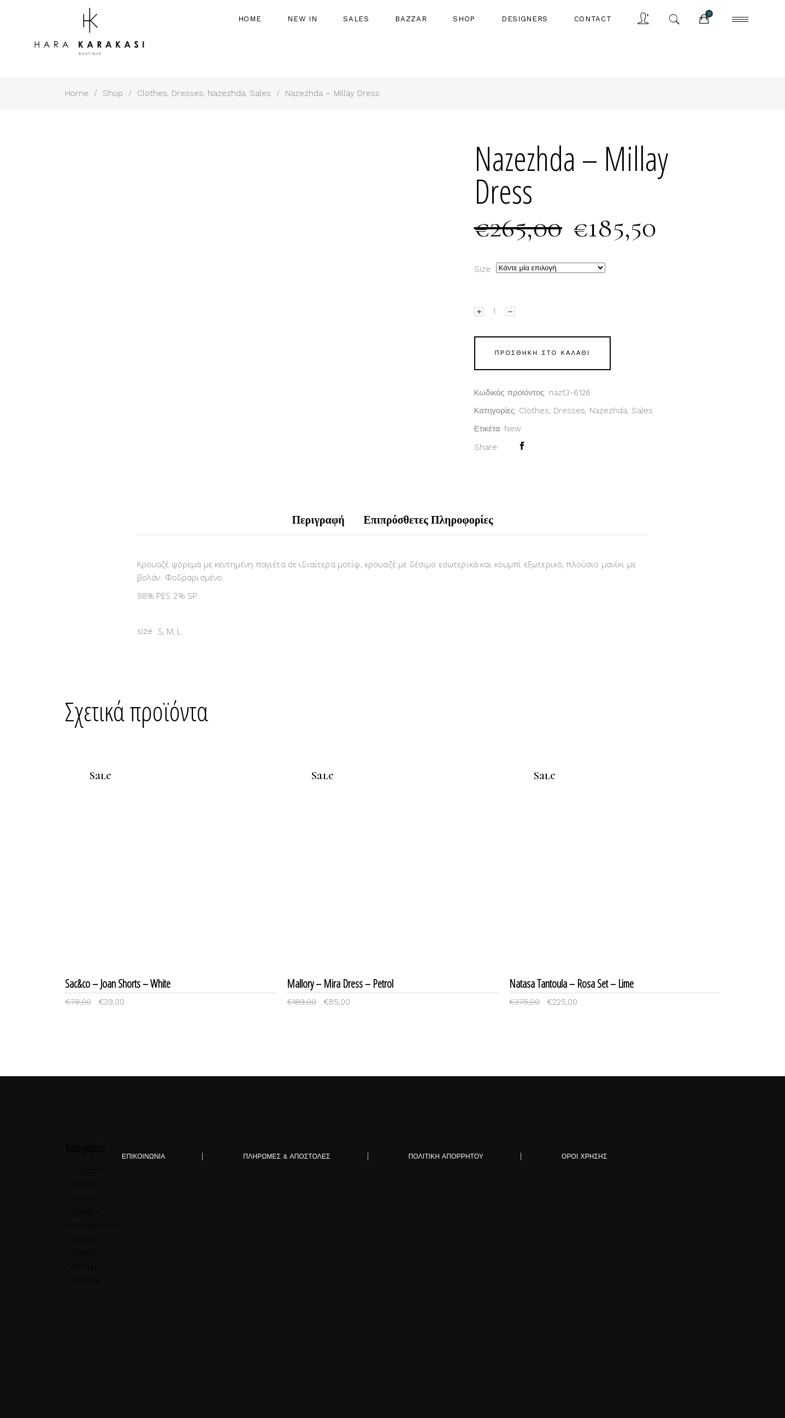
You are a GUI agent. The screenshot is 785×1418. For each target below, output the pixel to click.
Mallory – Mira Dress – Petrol (340, 983)
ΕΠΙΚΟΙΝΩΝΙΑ (143, 1156)
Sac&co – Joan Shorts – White (117, 983)
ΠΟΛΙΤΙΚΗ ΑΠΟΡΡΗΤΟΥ (446, 1156)
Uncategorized (92, 1225)
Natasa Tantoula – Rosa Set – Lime (571, 983)
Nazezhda (226, 93)
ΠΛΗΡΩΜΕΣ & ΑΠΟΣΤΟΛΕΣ (286, 1156)
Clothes (152, 93)
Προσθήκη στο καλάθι (543, 353)
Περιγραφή (318, 520)
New (512, 429)
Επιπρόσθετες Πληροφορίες (428, 520)
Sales (260, 93)
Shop (113, 93)
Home (76, 93)
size (482, 269)
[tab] (318, 520)
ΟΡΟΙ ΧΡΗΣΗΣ (584, 1156)
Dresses (187, 93)
